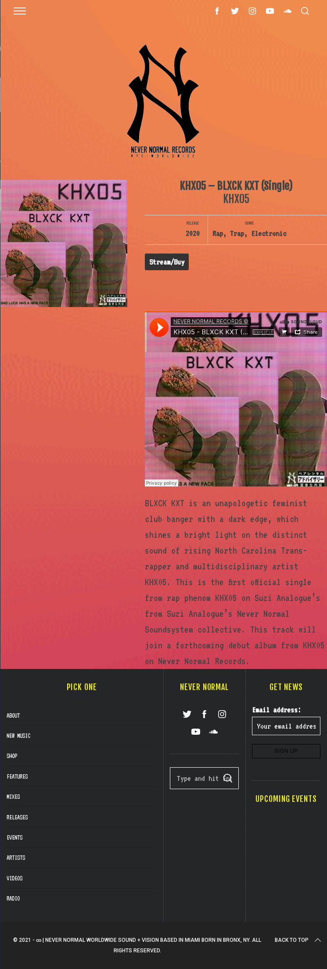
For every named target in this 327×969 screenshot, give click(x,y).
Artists (16, 857)
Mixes (13, 796)
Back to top (299, 940)
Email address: (276, 709)
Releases (17, 817)
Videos (14, 878)
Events (14, 837)
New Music (18, 735)
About (13, 715)
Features (17, 776)
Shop (12, 755)
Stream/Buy (166, 261)
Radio (13, 898)
